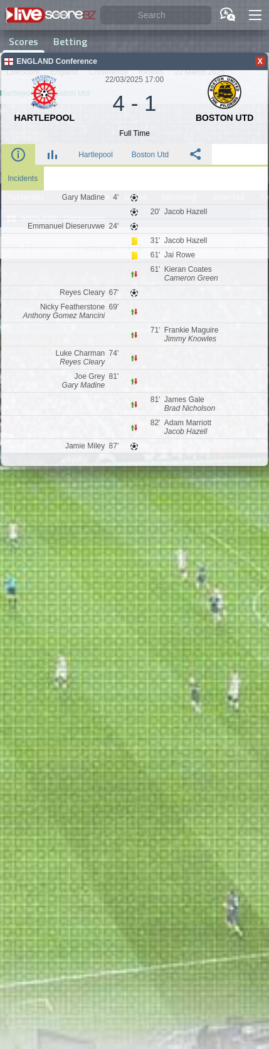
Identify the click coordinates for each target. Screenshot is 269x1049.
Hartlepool (95, 154)
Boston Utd (150, 154)
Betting (70, 41)
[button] (255, 15)
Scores (23, 41)
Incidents (23, 178)
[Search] (155, 15)
